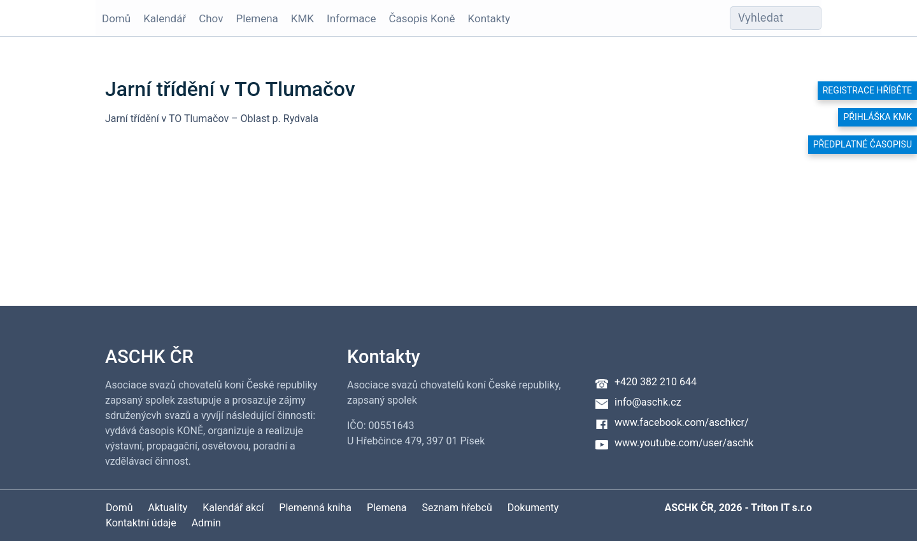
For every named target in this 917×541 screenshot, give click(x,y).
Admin (206, 523)
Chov (211, 18)
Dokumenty (533, 508)
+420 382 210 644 (656, 382)
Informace (351, 18)
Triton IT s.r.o (781, 508)
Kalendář (164, 18)
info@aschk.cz (648, 402)
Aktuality (167, 508)
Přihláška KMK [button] (877, 117)
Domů (116, 18)
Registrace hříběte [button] (867, 90)
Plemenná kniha (315, 508)
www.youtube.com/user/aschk (684, 443)
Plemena (257, 18)
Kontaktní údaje (141, 523)
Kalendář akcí (233, 508)
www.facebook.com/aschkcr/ (682, 422)
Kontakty (489, 18)
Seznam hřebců (457, 508)
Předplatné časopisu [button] (862, 144)
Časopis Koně (422, 18)
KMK (302, 18)
